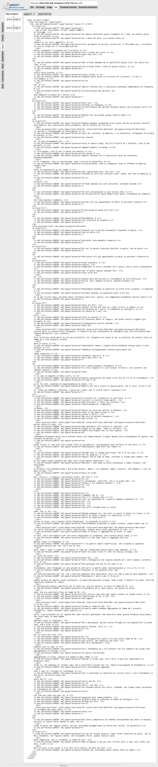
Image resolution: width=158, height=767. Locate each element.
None (3, 86)
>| (50, 14)
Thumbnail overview (68, 7)
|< (29, 14)
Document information (88, 7)
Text (32, 7)
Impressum (63, 765)
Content (3, 38)
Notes (3, 66)
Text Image (40, 7)
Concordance (3, 76)
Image (49, 7)
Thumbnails (3, 27)
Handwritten (3, 56)
